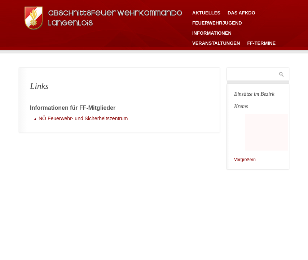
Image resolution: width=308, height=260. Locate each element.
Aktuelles (206, 13)
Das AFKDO (241, 13)
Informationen (212, 33)
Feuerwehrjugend (217, 23)
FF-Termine (261, 43)
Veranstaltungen (216, 43)
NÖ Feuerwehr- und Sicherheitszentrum (83, 118)
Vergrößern (245, 159)
